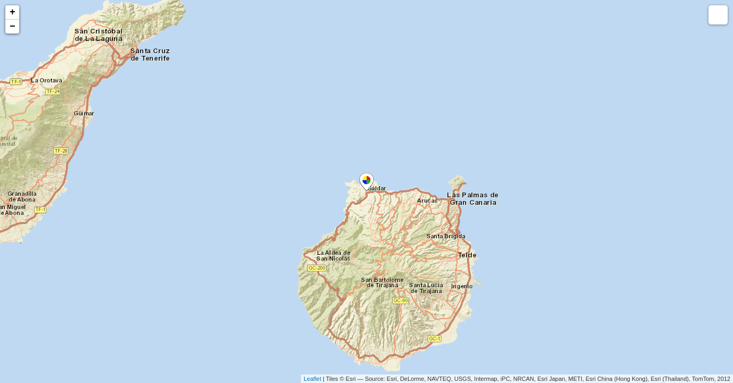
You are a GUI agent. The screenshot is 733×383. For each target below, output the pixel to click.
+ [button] (12, 12)
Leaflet (312, 379)
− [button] (12, 26)
